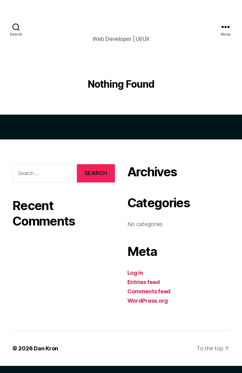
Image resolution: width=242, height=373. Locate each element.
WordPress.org (147, 308)
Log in (135, 280)
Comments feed (149, 298)
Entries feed (143, 289)
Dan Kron (46, 355)
